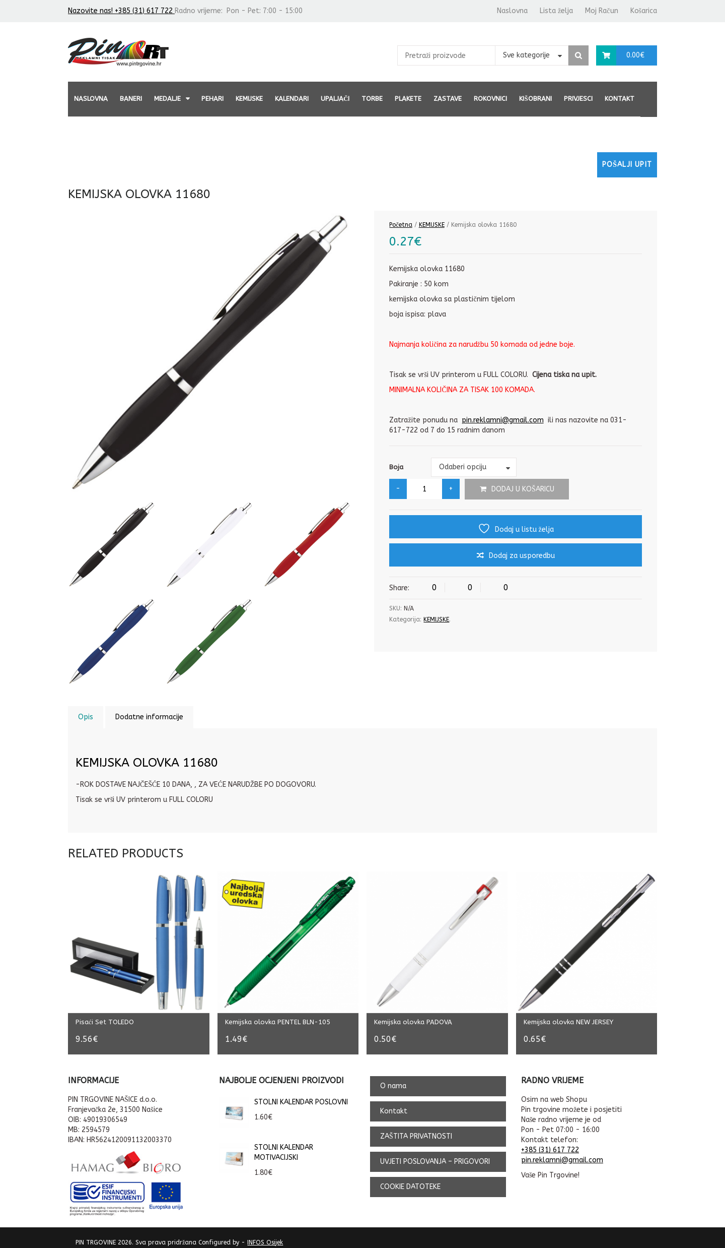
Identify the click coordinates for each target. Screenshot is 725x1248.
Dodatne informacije (149, 717)
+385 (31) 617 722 (550, 1143)
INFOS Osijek (265, 1235)
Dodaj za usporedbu (522, 555)
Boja (396, 467)
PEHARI (212, 98)
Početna (400, 224)
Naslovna (512, 11)
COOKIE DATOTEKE (410, 1179)
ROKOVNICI (490, 98)
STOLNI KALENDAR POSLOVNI (283, 1095)
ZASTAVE (447, 98)
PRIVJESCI (578, 98)
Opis (85, 717)
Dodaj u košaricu (522, 489)
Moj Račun (601, 11)
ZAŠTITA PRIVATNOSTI (416, 1129)
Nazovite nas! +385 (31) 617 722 (121, 11)
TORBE (372, 98)
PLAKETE (408, 98)
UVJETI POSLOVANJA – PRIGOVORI (435, 1154)
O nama (393, 1079)
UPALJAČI (335, 98)
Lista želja (556, 11)
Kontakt (619, 98)
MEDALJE (167, 98)
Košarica (643, 11)
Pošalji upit (627, 164)
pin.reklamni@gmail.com (503, 420)
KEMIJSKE (249, 98)
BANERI (131, 98)
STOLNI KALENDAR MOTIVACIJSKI (266, 1146)
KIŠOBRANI (535, 98)
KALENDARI (292, 98)
